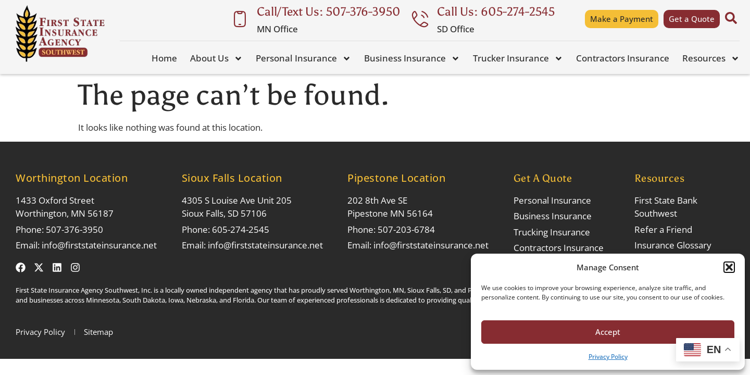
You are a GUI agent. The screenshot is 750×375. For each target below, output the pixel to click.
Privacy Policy (608, 356)
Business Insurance (412, 58)
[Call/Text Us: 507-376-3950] (240, 19)
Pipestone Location (396, 178)
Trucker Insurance (518, 58)
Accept (607, 332)
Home (164, 58)
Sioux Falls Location (232, 178)
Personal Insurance (303, 58)
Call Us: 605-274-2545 (496, 11)
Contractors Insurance (622, 58)
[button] (729, 267)
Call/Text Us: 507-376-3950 (329, 11)
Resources (711, 58)
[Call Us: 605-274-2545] (420, 19)
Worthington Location (72, 178)
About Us (216, 58)
